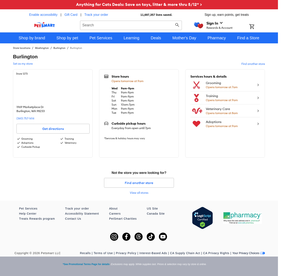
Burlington (59, 47)
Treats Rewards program (37, 218)
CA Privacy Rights (216, 253)
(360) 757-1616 (25, 118)
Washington (42, 47)
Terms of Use (103, 253)
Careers (115, 213)
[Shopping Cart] (257, 27)
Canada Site (156, 213)
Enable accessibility (43, 14)
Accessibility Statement (82, 213)
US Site (152, 208)
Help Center (28, 213)
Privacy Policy (126, 253)
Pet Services (28, 208)
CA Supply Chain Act (185, 253)
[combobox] (131, 25)
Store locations (21, 47)
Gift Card (70, 14)
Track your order (96, 14)
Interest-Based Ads (153, 253)
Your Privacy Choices (248, 253)
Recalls (85, 253)
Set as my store (23, 63)
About (113, 208)
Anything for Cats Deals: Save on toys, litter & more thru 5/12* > (139, 4)
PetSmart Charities (123, 218)
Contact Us (73, 218)
